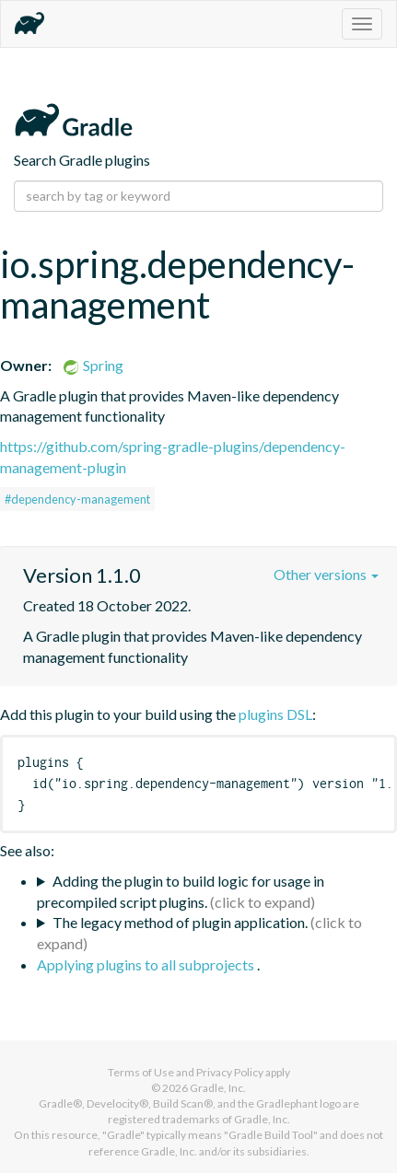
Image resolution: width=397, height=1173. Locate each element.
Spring (92, 365)
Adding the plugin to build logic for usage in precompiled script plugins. (180, 891)
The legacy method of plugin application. (180, 922)
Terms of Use (141, 1072)
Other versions (326, 574)
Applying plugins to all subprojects (147, 964)
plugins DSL (275, 714)
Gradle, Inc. (218, 1088)
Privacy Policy (229, 1072)
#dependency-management (77, 499)
